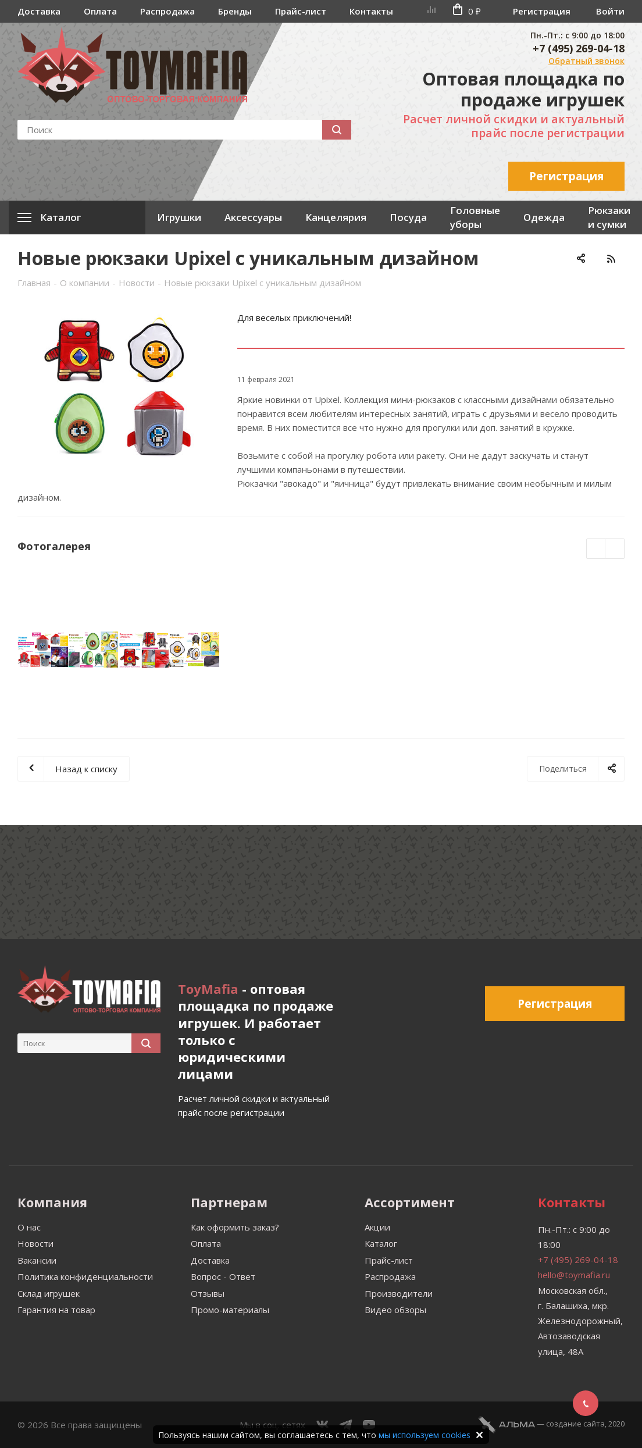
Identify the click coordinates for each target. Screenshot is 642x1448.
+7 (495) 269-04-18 (579, 48)
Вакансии (36, 1260)
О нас (29, 1227)
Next (615, 549)
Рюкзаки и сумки (609, 217)
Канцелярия (335, 217)
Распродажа (167, 11)
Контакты (371, 11)
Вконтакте (322, 1424)
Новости (35, 1243)
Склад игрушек (48, 1293)
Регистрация (541, 11)
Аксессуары (253, 217)
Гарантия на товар (56, 1309)
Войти (610, 11)
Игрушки (179, 217)
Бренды (235, 11)
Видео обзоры (395, 1309)
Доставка (38, 11)
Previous (596, 549)
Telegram (346, 1424)
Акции (377, 1227)
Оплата (100, 11)
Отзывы (207, 1293)
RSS (611, 258)
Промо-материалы (230, 1309)
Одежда (544, 217)
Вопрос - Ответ (223, 1276)
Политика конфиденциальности (85, 1276)
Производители (399, 1293)
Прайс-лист (300, 11)
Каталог (381, 1243)
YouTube (369, 1424)
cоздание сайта (575, 1423)
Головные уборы (475, 217)
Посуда (408, 217)
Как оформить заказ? (235, 1227)
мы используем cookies (424, 1434)
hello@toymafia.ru (574, 1275)
